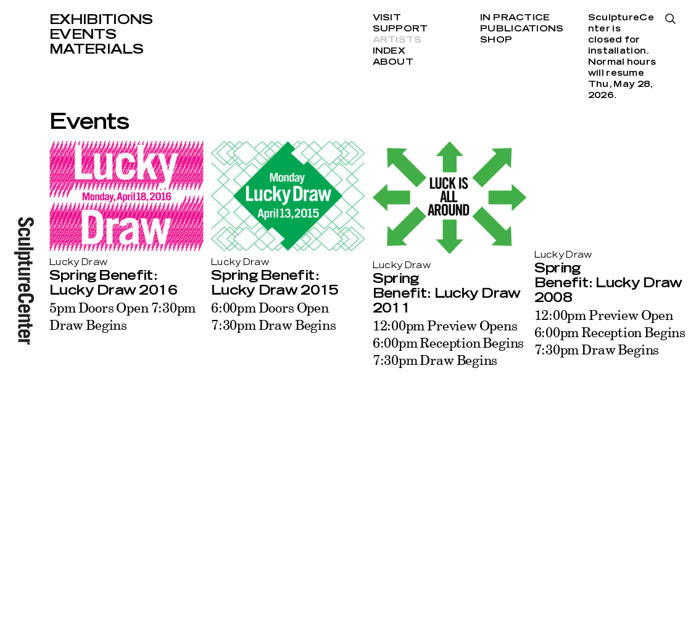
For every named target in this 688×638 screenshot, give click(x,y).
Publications (521, 29)
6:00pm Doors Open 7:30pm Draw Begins (273, 315)
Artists (397, 40)
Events (82, 34)
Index (389, 51)
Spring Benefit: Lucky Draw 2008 (608, 283)
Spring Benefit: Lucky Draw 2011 (447, 293)
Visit (387, 18)
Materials (96, 49)
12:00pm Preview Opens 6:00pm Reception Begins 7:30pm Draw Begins (448, 342)
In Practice (515, 18)
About (393, 62)
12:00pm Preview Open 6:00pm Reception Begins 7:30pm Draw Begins (610, 332)
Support (400, 29)
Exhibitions (101, 20)
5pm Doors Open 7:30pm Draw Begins (122, 315)
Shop (496, 40)
